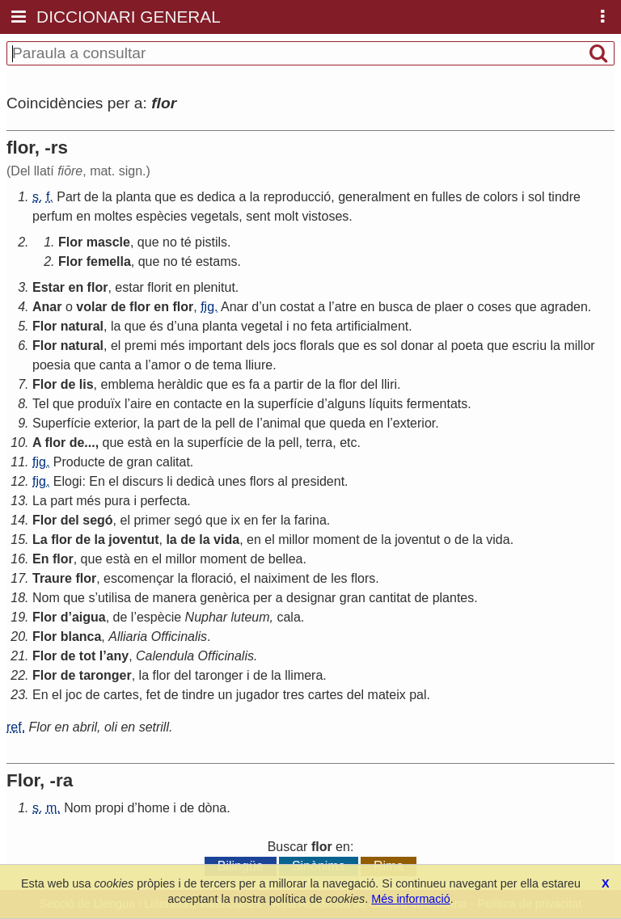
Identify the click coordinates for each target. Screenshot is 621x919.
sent (258, 216)
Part (68, 197)
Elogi (67, 481)
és (156, 326)
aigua (89, 617)
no (170, 242)
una (188, 326)
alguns (346, 404)
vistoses (325, 216)
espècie (159, 617)
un (269, 307)
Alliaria (127, 636)
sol (536, 197)
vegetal (262, 326)
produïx (99, 404)
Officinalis (179, 636)
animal (282, 423)
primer (151, 520)
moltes (114, 216)
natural (82, 326)
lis (86, 384)
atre (346, 307)
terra (319, 442)
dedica (216, 197)
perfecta (163, 501)
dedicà (195, 481)
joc (73, 695)
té (185, 242)
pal (417, 695)
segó (97, 520)
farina (310, 520)
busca (395, 307)
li (169, 481)
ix (236, 520)
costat (297, 307)
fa (254, 384)
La (39, 501)
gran (140, 462)
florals (317, 345)
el (115, 345)
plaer (448, 307)
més (172, 345)
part (169, 423)
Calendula (165, 656)
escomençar (139, 578)
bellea (285, 559)
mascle (108, 242)
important (215, 345)
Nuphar (206, 617)
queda (347, 423)
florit (159, 287)
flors (262, 481)
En (97, 481)
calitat (173, 462)
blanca (81, 636)
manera (174, 598)
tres (294, 695)
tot (87, 656)
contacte (197, 404)
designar (311, 598)
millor (579, 345)
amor (165, 365)
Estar (48, 287)
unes (232, 481)
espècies (161, 216)
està (140, 442)
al (442, 345)
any (118, 656)
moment (336, 539)
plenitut (214, 287)
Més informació (410, 898)
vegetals (215, 216)
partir (288, 384)
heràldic (180, 384)
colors (501, 197)
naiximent (281, 578)
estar (129, 287)
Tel (40, 404)
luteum (250, 617)
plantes (454, 598)
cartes (121, 695)
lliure (258, 365)
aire (141, 404)
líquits (386, 404)
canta (115, 365)
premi (141, 345)
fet (153, 695)
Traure (52, 578)
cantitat (390, 598)
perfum (52, 216)
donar (416, 345)
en (421, 197)
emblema (127, 384)
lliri (389, 384)
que (165, 197)
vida (226, 539)
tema (227, 365)
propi (109, 808)
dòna (212, 808)
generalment (374, 197)
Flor (70, 242)
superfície (286, 404)
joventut (133, 539)
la (107, 197)
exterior (116, 423)
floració (213, 578)
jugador (257, 695)
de (91, 197)
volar (91, 307)
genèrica (224, 598)
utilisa (114, 598)
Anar (46, 307)
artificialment (372, 326)
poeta (467, 345)
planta (133, 197)
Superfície (61, 423)
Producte (79, 462)
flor (97, 287)
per (262, 598)
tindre (564, 197)
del (369, 384)
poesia (51, 365)
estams (217, 261)
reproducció (298, 197)
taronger (105, 675)
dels (257, 345)
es (186, 197)
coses (495, 307)
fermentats (437, 404)
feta (321, 326)
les (339, 578)
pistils (211, 242)
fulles (447, 197)
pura (117, 501)
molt (286, 216)
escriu (529, 345)
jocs (284, 345)
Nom (46, 598)
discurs (142, 481)
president (317, 481)
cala (288, 617)
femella (109, 261)
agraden (564, 307)
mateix (387, 695)
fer (269, 520)
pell (225, 423)
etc (348, 442)
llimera (304, 675)
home (153, 808)
